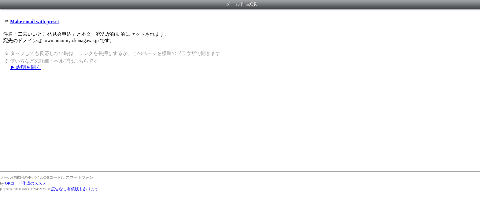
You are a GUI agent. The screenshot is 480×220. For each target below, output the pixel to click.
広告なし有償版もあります (75, 189)
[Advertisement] (240, 120)
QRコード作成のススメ (25, 183)
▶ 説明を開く (25, 67)
